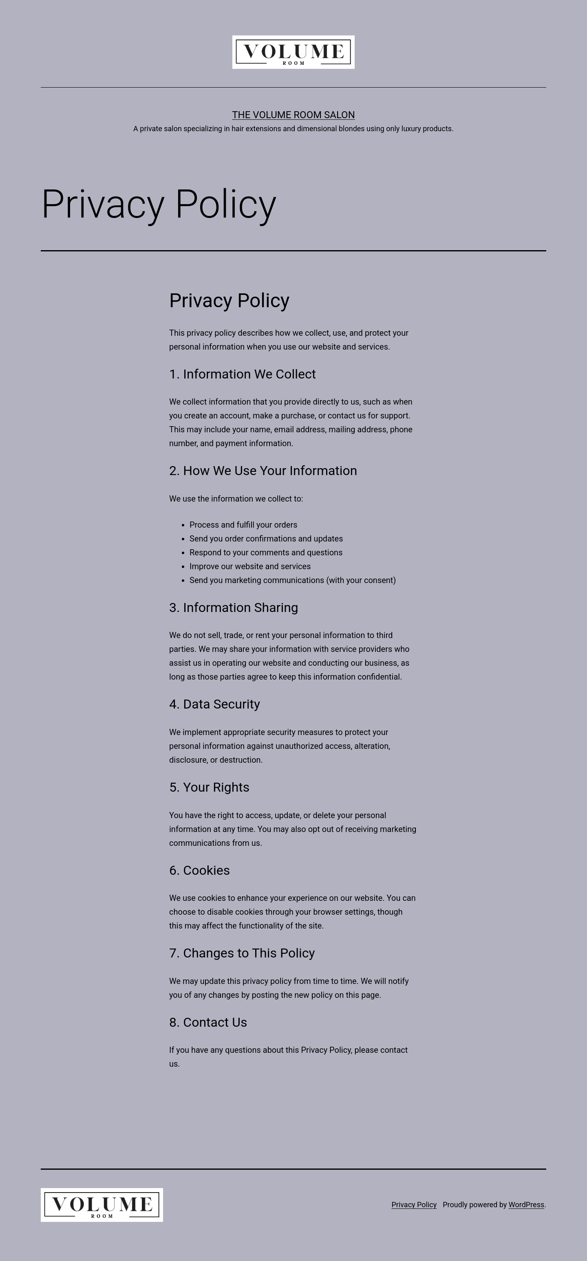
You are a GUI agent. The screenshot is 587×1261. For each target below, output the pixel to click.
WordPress (526, 1204)
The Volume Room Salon (293, 115)
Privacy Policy (414, 1204)
